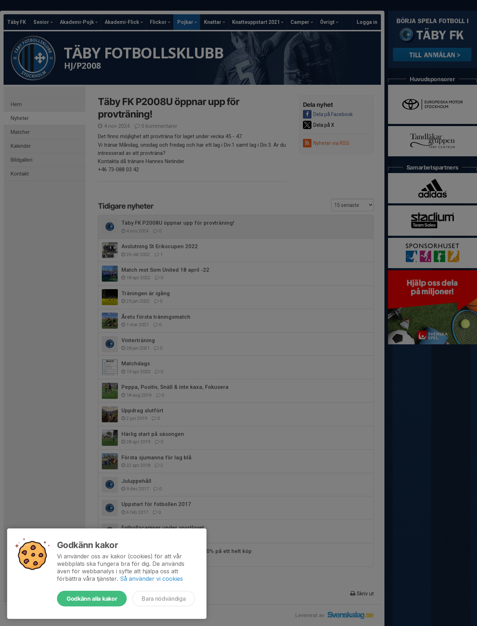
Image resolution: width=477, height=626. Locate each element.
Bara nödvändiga (163, 598)
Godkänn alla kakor (92, 598)
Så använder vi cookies (151, 578)
